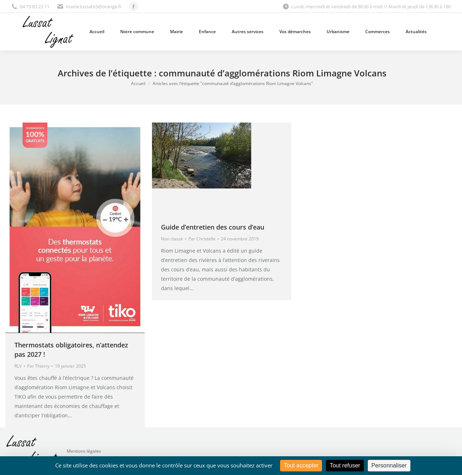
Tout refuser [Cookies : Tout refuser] (345, 465)
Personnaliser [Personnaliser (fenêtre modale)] (389, 465)
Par (38, 366)
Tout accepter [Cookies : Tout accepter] (301, 465)
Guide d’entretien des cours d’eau (212, 227)
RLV (18, 366)
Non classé (172, 239)
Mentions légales (84, 451)
